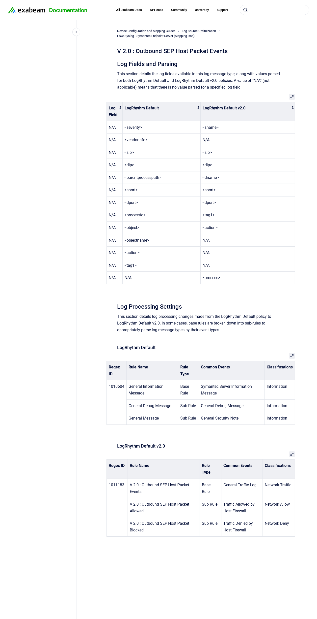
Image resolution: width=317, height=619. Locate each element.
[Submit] (245, 10)
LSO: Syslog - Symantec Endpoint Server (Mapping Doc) (156, 36)
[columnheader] (115, 111)
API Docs (156, 10)
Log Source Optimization (199, 31)
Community (179, 10)
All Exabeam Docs (129, 10)
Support (222, 10)
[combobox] (274, 10)
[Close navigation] (76, 32)
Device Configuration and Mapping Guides (146, 31)
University (202, 10)
